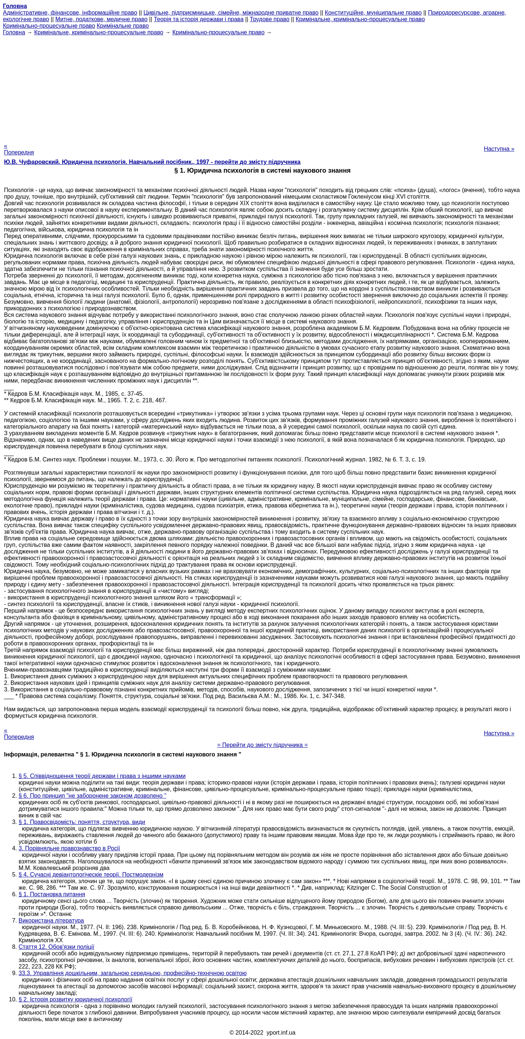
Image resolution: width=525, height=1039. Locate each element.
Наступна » (499, 149)
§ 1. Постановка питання (52, 894)
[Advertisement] (262, 87)
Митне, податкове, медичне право (101, 19)
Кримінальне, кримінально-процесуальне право (360, 19)
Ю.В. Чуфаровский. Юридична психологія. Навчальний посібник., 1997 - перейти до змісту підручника (152, 162)
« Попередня (19, 149)
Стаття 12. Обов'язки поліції (56, 947)
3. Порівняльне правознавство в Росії (69, 848)
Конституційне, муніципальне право (373, 12)
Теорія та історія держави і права (199, 19)
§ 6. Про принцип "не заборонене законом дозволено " (92, 796)
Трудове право (269, 19)
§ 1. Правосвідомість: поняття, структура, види (82, 822)
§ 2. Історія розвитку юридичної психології (75, 999)
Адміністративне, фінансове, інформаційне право (70, 12)
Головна (14, 32)
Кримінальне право (123, 26)
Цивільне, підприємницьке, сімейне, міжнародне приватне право (231, 12)
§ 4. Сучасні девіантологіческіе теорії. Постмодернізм (91, 874)
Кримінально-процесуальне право (49, 26)
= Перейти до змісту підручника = (262, 745)
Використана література (51, 920)
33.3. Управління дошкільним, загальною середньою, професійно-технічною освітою (133, 973)
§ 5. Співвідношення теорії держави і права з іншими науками (102, 776)
